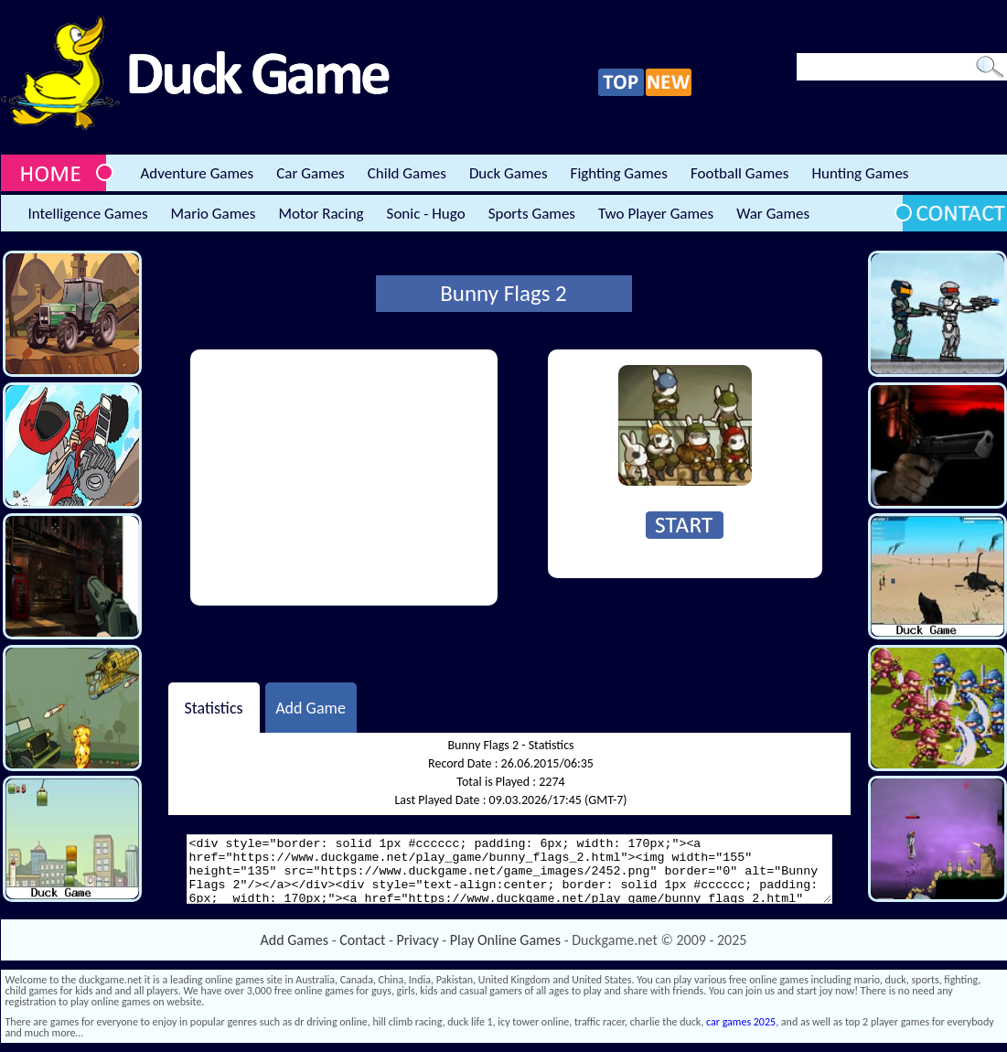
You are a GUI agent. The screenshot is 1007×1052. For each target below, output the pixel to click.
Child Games (407, 173)
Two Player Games (655, 213)
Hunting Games (859, 173)
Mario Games (213, 213)
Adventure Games (197, 173)
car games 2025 (741, 1021)
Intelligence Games (88, 213)
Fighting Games (619, 173)
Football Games (739, 173)
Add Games (294, 940)
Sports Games (531, 213)
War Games (772, 213)
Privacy (418, 940)
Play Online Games (505, 940)
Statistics (213, 707)
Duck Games (508, 173)
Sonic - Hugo (426, 213)
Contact (362, 940)
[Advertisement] (344, 477)
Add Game (310, 707)
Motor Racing (320, 213)
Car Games (310, 173)
